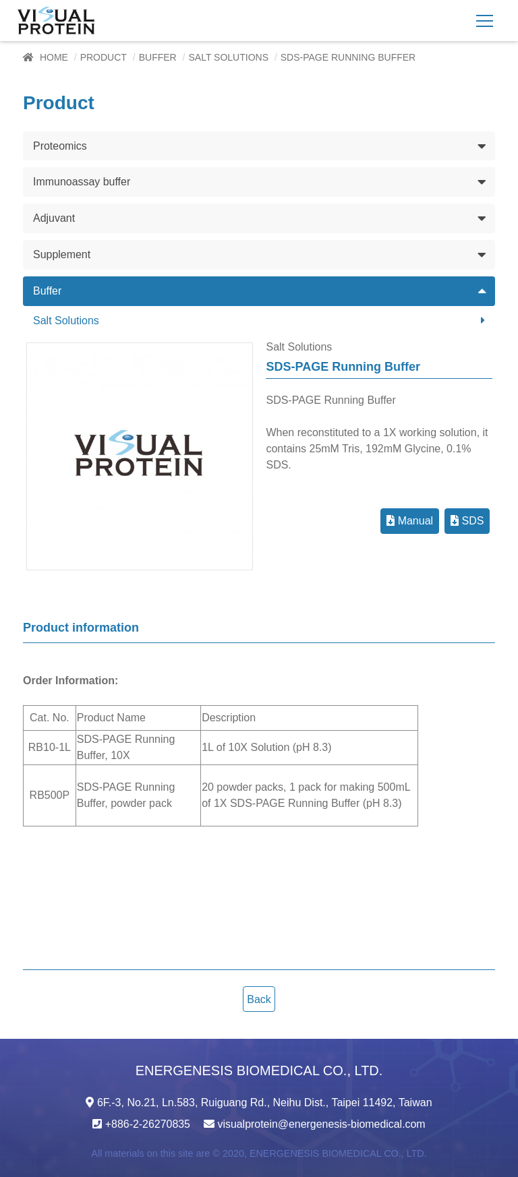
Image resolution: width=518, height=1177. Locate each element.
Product (103, 57)
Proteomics (60, 145)
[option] (139, 456)
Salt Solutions (228, 57)
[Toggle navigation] (484, 21)
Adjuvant (54, 218)
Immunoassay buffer (82, 181)
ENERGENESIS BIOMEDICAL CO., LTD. (338, 1153)
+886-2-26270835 (147, 1124)
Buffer (158, 57)
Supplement (61, 254)
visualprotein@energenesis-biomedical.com (321, 1124)
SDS (467, 520)
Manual (409, 520)
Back (259, 999)
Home (54, 57)
